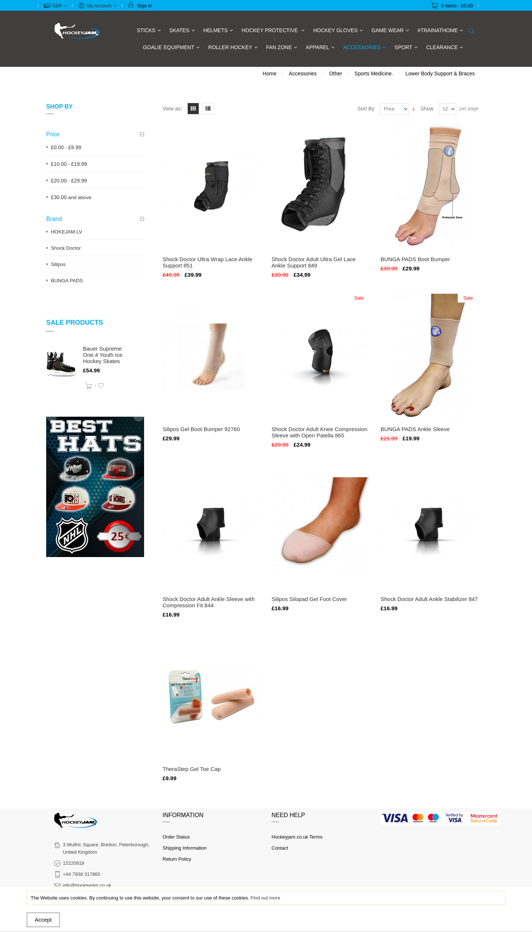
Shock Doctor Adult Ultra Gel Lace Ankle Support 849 (314, 262)
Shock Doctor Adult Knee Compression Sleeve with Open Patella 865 (319, 432)
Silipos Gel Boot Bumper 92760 (201, 429)
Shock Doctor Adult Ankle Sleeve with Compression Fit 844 (209, 602)
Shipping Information (185, 848)
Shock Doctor (66, 248)
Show (426, 109)
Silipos (58, 264)
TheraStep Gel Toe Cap (192, 769)
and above (71, 197)
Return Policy (177, 859)
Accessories (303, 73)
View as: (172, 109)
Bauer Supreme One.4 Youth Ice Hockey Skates (103, 354)
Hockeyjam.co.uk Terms (297, 837)
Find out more (265, 898)
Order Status (176, 837)
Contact (280, 848)
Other (335, 73)
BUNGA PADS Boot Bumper (415, 259)
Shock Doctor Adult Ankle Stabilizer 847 (429, 599)
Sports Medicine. (374, 73)
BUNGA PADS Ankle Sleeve (415, 429)
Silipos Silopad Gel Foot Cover (309, 599)
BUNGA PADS (67, 280)
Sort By (366, 109)
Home (269, 73)
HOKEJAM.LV (66, 232)
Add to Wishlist (100, 385)
